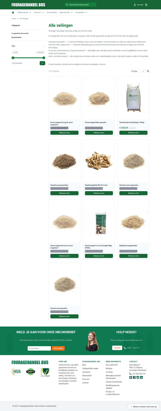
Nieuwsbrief (86, 376)
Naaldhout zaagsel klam (128, 246)
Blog (84, 365)
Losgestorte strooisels (20, 33)
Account (138, 4)
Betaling (109, 368)
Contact (117, 348)
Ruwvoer (39, 12)
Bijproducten (66, 12)
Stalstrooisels (24, 12)
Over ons (85, 379)
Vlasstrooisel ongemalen (128, 185)
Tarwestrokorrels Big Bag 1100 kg (131, 122)
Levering (109, 372)
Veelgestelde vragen (90, 368)
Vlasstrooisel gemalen (58, 308)
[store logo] (28, 4)
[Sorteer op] (137, 71)
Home (14, 18)
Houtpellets (81, 12)
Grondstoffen (52, 12)
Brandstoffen (16, 37)
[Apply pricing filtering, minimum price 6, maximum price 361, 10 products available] (42, 63)
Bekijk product (64, 133)
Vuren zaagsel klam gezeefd (95, 122)
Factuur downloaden (114, 382)
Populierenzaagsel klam (59, 185)
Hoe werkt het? (112, 365)
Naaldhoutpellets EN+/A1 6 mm (96, 185)
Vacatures (86, 372)
